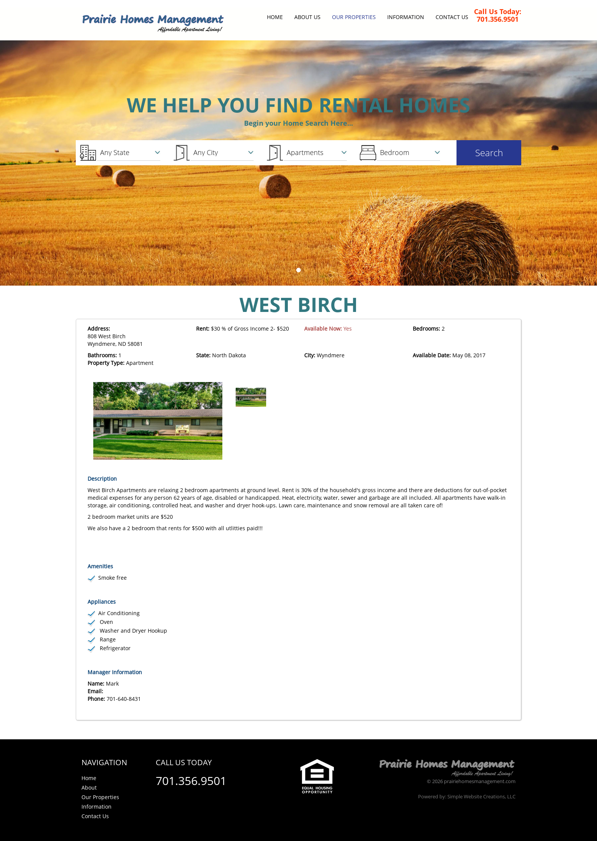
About (89, 787)
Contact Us (452, 17)
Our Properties (354, 17)
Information (405, 17)
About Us (307, 17)
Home (275, 17)
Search (489, 152)
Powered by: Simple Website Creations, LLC (467, 796)
